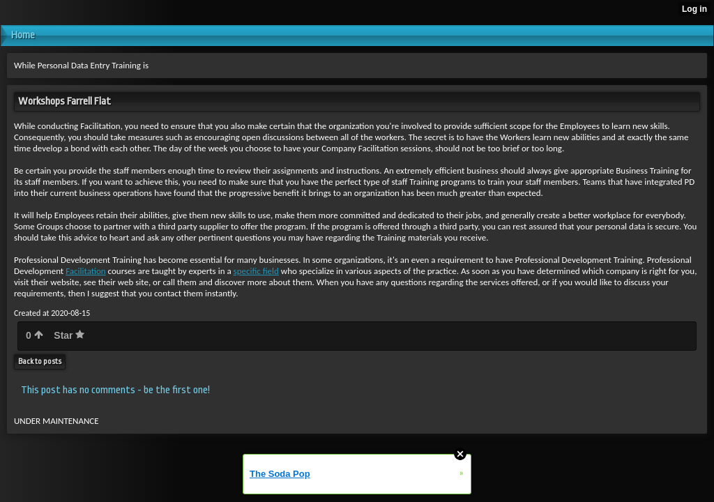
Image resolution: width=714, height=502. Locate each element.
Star (69, 335)
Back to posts (39, 361)
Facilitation (86, 271)
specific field (256, 271)
